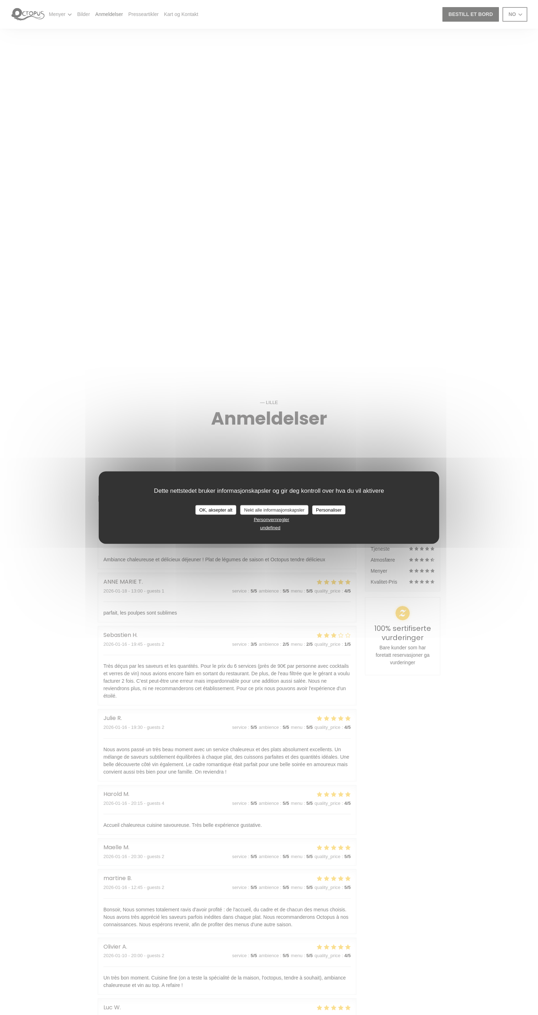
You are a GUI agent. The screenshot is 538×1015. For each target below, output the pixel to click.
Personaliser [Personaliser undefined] (328, 509)
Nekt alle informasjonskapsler (274, 509)
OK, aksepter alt (215, 509)
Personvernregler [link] (271, 519)
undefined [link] (270, 527)
